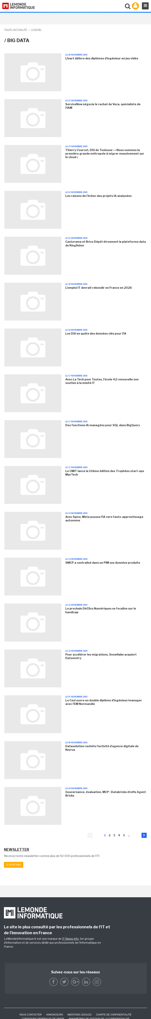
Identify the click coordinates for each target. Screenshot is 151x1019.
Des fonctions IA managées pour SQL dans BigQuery (102, 425)
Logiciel (36, 30)
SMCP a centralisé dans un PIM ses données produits (102, 562)
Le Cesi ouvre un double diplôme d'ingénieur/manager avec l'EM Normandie (103, 702)
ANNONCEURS (54, 1014)
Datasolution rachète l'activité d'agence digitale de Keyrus (102, 747)
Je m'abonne (13, 864)
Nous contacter (31, 1014)
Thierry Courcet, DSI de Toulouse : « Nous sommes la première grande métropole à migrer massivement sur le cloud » (104, 153)
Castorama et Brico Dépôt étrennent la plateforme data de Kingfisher (105, 243)
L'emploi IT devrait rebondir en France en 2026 (98, 287)
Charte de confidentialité (113, 1014)
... (129, 835)
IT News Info (70, 938)
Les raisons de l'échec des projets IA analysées (98, 195)
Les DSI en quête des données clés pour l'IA (95, 333)
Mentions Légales (79, 1014)
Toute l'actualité (15, 30)
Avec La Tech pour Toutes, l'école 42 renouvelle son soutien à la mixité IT (102, 381)
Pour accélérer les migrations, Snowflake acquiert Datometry (101, 656)
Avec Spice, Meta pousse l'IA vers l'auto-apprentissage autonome (104, 518)
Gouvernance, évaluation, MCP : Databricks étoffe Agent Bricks (105, 793)
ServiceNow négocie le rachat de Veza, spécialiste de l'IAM (103, 105)
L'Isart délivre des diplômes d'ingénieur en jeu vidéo (101, 58)
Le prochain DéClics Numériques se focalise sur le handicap (100, 610)
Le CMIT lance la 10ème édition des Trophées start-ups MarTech (104, 472)
